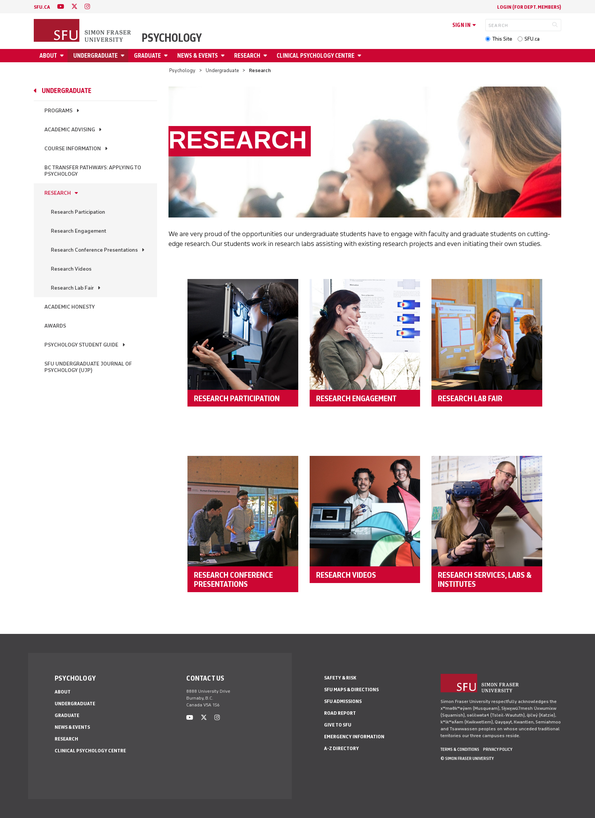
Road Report (340, 713)
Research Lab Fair (72, 288)
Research (247, 55)
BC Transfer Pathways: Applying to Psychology (92, 170)
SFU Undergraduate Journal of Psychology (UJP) (88, 367)
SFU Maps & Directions (351, 689)
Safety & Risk (340, 678)
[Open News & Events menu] (223, 55)
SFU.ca (532, 39)
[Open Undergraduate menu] (123, 55)
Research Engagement (78, 231)
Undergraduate (95, 55)
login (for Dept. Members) (529, 7)
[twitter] (74, 6)
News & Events (197, 55)
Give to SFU (337, 725)
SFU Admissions (343, 701)
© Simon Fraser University (467, 758)
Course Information (72, 148)
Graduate (147, 55)
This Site (502, 39)
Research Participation (78, 212)
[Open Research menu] (266, 55)
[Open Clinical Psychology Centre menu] (360, 55)
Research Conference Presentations (94, 250)
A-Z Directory (341, 748)
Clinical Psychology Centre (315, 55)
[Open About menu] (63, 55)
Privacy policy (497, 749)
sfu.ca (42, 7)
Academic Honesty (69, 307)
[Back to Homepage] (83, 31)
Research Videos (71, 269)
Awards (55, 326)
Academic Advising (69, 129)
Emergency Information (354, 736)
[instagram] (87, 6)
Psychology (172, 38)
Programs (58, 110)
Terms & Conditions (460, 749)
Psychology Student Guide (81, 345)
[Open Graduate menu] (167, 55)
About (48, 55)
